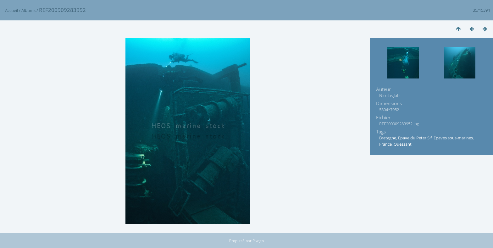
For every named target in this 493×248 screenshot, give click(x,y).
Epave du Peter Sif (415, 138)
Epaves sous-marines (453, 138)
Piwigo (258, 240)
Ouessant (403, 144)
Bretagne (387, 138)
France (385, 144)
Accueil (11, 10)
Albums (28, 10)
